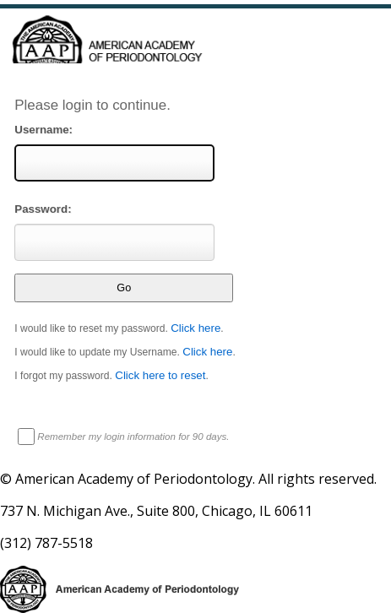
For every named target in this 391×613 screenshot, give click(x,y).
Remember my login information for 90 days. (133, 436)
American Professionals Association (195, 52)
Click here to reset (160, 375)
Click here (195, 328)
